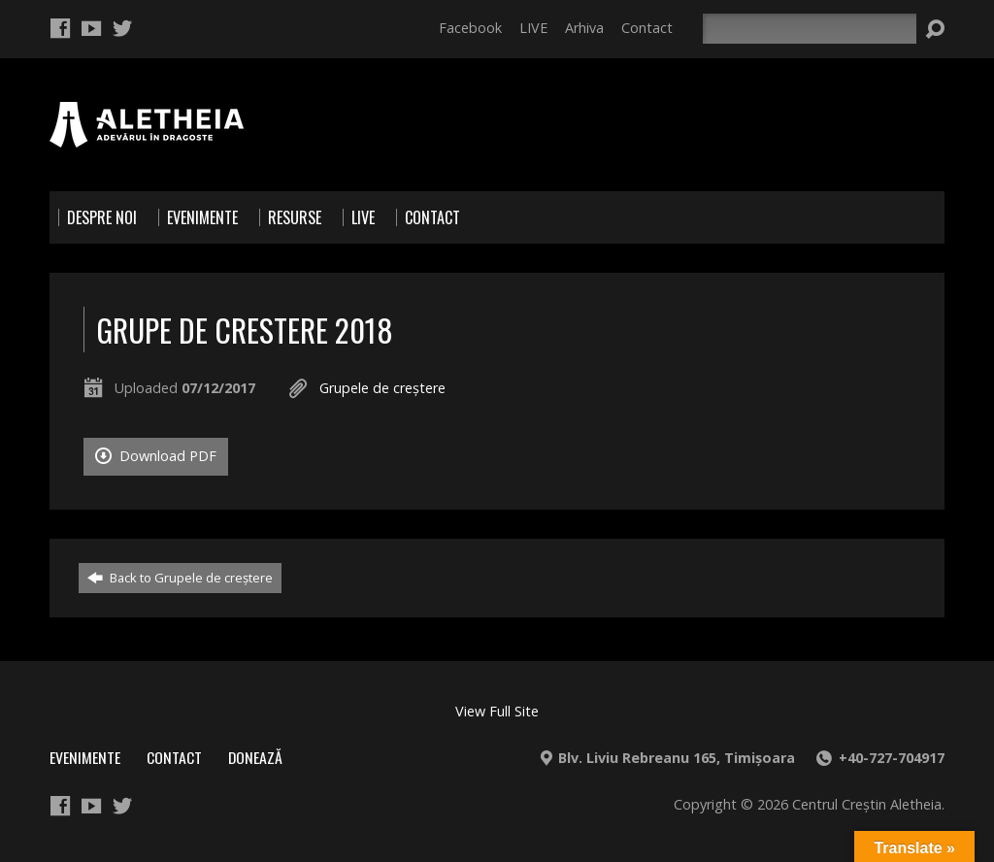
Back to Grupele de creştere (180, 577)
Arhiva (584, 27)
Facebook (470, 27)
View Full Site (497, 711)
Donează (255, 757)
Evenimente (85, 757)
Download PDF (155, 456)
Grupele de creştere (382, 388)
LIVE (533, 27)
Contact (647, 27)
